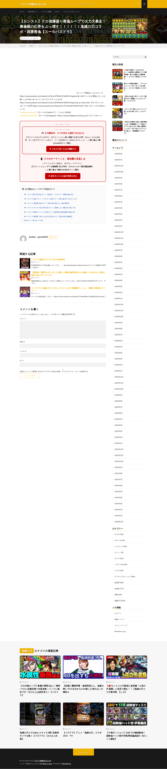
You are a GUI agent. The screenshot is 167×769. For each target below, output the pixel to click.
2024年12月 (119, 232)
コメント (23, 318)
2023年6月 (118, 341)
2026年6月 (118, 154)
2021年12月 (119, 449)
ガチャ (57, 12)
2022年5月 (118, 419)
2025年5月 (118, 202)
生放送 (117, 589)
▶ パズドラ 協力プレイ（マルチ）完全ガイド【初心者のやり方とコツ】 (50, 199)
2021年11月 (119, 455)
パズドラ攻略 (46, 12)
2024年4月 (118, 280)
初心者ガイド (33, 12)
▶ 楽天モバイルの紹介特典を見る (63, 176)
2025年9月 (118, 178)
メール (23, 351)
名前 (22, 342)
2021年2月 (118, 510)
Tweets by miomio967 (29, 115)
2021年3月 (118, 504)
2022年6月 (118, 413)
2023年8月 (118, 329)
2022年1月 (118, 443)
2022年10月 (119, 389)
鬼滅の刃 (35, 38)
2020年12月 (119, 522)
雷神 (116, 595)
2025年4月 (118, 208)
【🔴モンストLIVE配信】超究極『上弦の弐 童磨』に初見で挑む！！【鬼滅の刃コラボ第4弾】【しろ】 (126, 688)
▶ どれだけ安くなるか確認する (63, 149)
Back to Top (83, 753)
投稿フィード (119, 619)
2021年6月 (118, 486)
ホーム (22, 12)
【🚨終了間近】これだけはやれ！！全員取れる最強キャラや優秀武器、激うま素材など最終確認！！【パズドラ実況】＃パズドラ (135, 74)
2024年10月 (119, 244)
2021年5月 (118, 492)
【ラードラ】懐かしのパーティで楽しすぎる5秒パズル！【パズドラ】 (135, 111)
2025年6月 (118, 196)
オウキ (117, 534)
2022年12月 (119, 377)
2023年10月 (119, 317)
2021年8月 (118, 473)
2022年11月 (119, 383)
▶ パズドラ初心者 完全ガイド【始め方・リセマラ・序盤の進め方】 (49, 194)
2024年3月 (118, 286)
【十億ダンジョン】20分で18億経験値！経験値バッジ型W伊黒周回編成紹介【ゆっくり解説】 (126, 735)
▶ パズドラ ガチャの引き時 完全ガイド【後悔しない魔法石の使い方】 (50, 208)
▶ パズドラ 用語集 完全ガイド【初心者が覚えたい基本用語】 (47, 203)
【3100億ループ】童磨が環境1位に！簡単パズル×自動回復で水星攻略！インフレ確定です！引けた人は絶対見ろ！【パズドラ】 (40, 690)
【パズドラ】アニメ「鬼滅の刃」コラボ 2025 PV (83, 734)
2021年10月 (119, 461)
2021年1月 (118, 516)
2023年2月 (118, 365)
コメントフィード (121, 625)
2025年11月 (119, 166)
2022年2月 (118, 437)
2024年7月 (118, 262)
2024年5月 (118, 274)
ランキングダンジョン (71, 12)
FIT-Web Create (46, 764)
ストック (118, 552)
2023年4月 (118, 353)
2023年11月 (119, 311)
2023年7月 (118, 335)
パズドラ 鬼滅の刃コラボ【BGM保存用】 (48, 259)
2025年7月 (118, 190)
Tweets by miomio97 (28, 112)
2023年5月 (118, 347)
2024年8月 (118, 256)
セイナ (117, 558)
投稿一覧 (52, 237)
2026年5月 (118, 160)
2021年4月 (118, 498)
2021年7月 (118, 479)
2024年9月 (118, 250)
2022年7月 (118, 407)
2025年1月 (118, 226)
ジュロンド (119, 546)
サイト (22, 360)
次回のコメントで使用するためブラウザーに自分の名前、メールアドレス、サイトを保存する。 (55, 371)
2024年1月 (118, 299)
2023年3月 (118, 359)
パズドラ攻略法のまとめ (42, 761)
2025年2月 (118, 220)
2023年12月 (119, 305)
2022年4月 (118, 425)
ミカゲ (117, 571)
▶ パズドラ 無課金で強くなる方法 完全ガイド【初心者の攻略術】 (48, 216)
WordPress (66, 764)
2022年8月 (118, 401)
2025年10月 (119, 172)
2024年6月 (118, 268)
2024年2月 (118, 292)
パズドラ (118, 565)
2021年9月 (118, 467)
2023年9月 (118, 323)
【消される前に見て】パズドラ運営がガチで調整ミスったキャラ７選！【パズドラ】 (135, 98)
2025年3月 (118, 214)
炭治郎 (117, 583)
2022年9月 (118, 395)
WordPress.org (120, 631)
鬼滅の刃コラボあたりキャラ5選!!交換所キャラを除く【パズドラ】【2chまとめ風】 (39, 735)
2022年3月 (118, 431)
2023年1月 (118, 371)
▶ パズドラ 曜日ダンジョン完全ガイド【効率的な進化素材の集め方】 (50, 212)
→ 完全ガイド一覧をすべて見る (32, 220)
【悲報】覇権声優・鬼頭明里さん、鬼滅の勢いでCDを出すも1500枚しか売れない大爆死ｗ (83, 688)
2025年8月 (118, 184)
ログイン (118, 613)
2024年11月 (119, 238)
